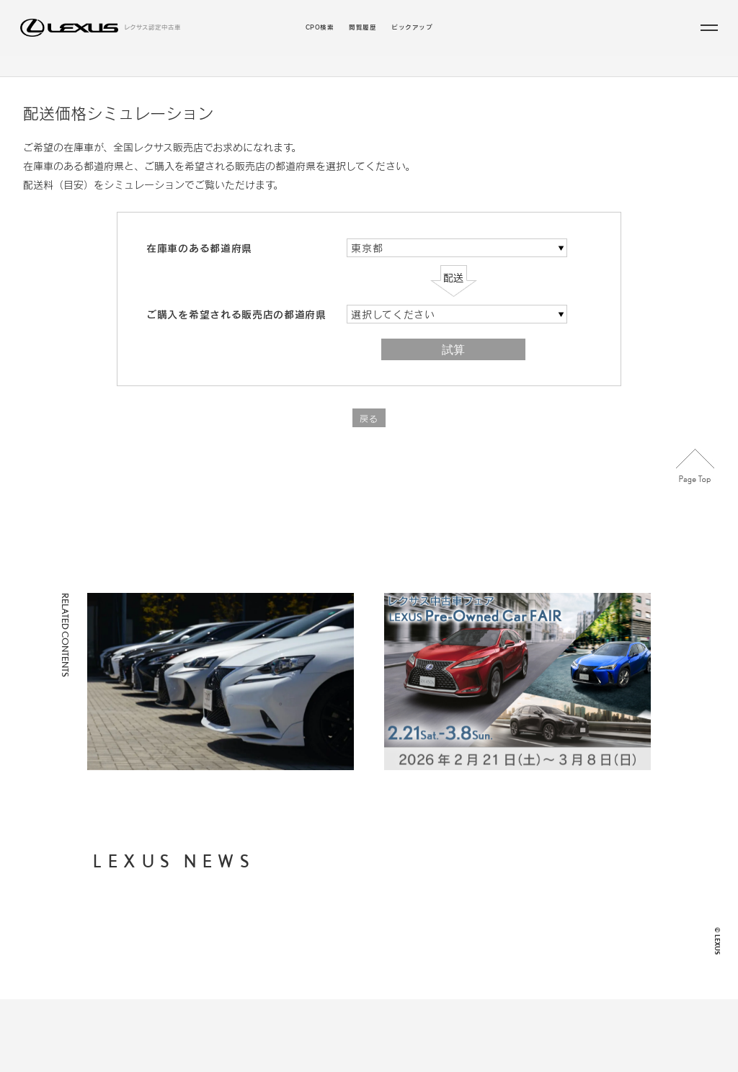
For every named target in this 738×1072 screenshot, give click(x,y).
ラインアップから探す (295, 74)
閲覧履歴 (362, 27)
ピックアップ (411, 27)
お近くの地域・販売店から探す (361, 970)
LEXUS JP (480, 974)
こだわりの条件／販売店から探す (421, 74)
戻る (369, 437)
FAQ (470, 952)
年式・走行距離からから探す (357, 953)
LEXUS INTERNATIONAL (505, 995)
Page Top (695, 484)
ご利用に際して (487, 930)
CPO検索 (320, 27)
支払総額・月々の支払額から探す (364, 937)
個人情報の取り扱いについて (508, 906)
